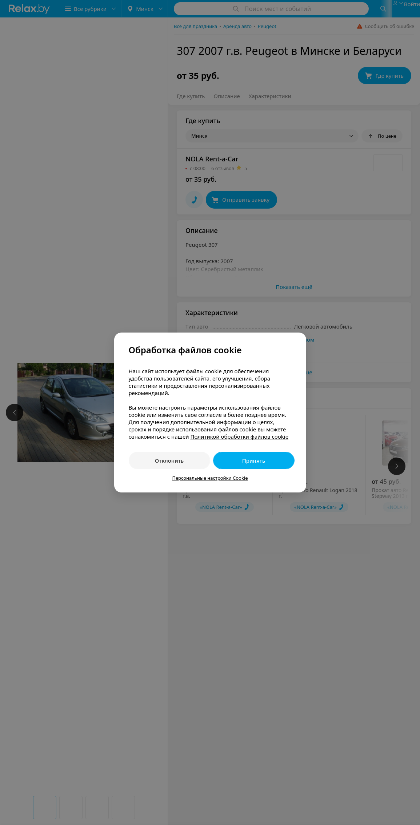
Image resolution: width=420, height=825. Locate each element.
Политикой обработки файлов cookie (239, 436)
